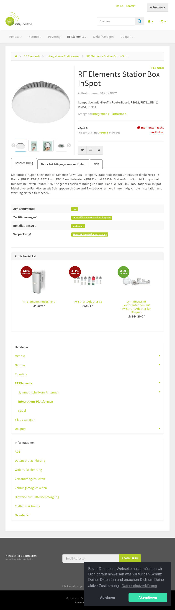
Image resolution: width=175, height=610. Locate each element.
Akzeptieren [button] (147, 597)
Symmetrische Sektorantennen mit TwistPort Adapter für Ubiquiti (136, 307)
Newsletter (22, 515)
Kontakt (130, 6)
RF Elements (76, 37)
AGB (18, 451)
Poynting (54, 37)
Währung (157, 7)
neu (75, 209)
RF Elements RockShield (39, 302)
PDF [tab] (96, 164)
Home (119, 6)
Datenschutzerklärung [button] (139, 586)
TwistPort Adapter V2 (87, 302)
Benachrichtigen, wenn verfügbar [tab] (63, 164)
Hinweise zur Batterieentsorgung (37, 497)
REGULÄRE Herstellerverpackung (90, 234)
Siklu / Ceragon (103, 37)
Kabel (22, 410)
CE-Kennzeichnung (27, 506)
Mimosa (15, 37)
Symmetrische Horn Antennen (91, 392)
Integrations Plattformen (109, 114)
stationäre (78, 225)
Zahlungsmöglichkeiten (31, 488)
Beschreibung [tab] (24, 163)
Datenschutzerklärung (30, 461)
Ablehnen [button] (107, 597)
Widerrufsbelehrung (28, 470)
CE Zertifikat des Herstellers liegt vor (92, 217)
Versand (103, 132)
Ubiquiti (127, 37)
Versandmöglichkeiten (30, 479)
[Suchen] (116, 21)
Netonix (34, 37)
